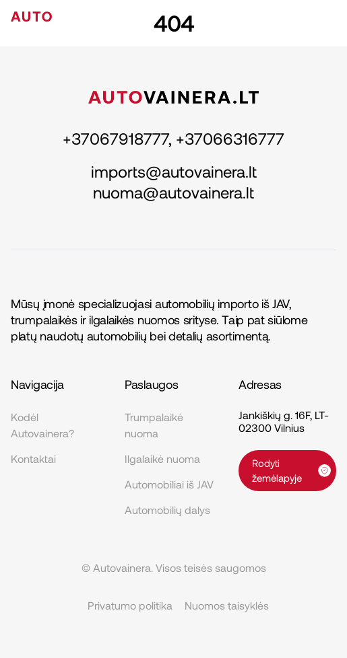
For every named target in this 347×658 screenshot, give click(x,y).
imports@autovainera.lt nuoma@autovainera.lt (174, 181)
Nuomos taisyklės (227, 605)
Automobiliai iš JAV (169, 484)
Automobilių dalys (167, 509)
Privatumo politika (130, 605)
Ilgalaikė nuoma (162, 458)
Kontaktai (33, 458)
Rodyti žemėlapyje (291, 470)
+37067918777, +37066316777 (173, 138)
